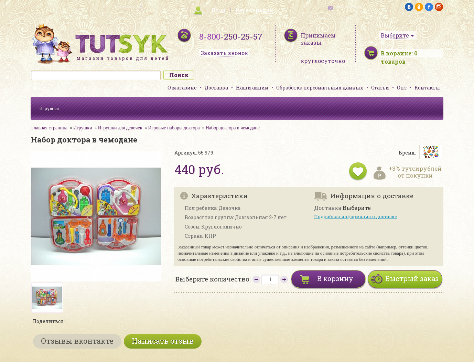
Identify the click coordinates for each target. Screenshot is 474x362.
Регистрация (254, 9)
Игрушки (49, 108)
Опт (402, 87)
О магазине (182, 87)
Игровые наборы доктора (174, 127)
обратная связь (349, 7)
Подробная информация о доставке (355, 216)
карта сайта (125, 7)
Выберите (357, 208)
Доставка (216, 87)
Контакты (427, 87)
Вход (219, 9)
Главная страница (49, 127)
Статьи (380, 87)
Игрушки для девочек (120, 127)
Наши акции (252, 87)
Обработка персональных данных (319, 87)
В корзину (335, 278)
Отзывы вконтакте (77, 341)
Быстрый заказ (412, 278)
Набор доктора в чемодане (233, 127)
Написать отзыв (163, 341)
